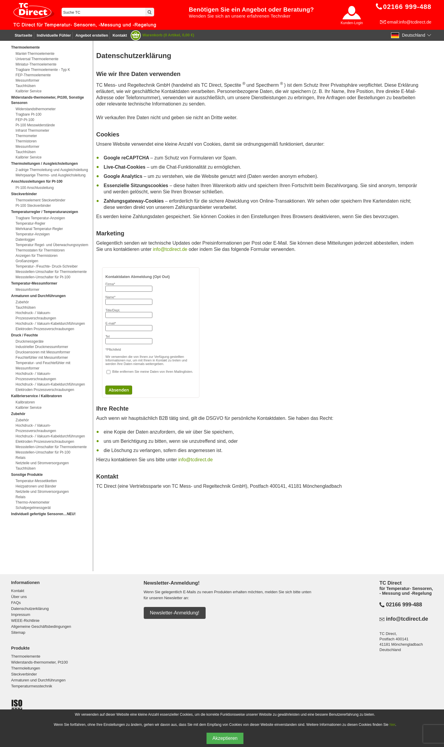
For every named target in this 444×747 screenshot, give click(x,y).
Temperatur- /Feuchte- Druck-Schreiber (46, 266)
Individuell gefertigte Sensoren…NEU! (43, 514)
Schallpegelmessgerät (33, 508)
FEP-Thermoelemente (33, 75)
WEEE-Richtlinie (25, 620)
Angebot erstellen (91, 35)
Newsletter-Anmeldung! (174, 612)
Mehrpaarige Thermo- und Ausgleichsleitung (50, 175)
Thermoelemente (25, 656)
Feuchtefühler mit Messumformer (41, 357)
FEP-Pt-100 (24, 120)
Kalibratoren (25, 402)
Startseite (23, 35)
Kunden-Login (352, 23)
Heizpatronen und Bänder (35, 486)
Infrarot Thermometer (32, 130)
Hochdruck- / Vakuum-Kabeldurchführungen (50, 324)
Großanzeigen (26, 261)
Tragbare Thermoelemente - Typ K (42, 70)
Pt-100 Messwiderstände (35, 125)
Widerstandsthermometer (35, 109)
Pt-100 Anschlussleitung (34, 188)
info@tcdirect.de (171, 249)
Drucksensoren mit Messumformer (42, 352)
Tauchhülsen (25, 86)
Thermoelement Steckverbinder (40, 200)
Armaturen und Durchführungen (38, 680)
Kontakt (119, 35)
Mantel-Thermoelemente (34, 54)
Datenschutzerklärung (30, 608)
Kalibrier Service (28, 91)
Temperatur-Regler (30, 223)
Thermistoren (26, 141)
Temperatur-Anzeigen (32, 234)
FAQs (16, 602)
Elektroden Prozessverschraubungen (44, 329)
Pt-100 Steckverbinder (33, 206)
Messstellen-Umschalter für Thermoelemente (51, 272)
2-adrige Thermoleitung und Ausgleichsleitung (51, 170)
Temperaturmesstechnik (31, 686)
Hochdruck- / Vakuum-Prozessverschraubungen (35, 315)
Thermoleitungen (25, 668)
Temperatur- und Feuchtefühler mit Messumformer (42, 365)
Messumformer (27, 80)
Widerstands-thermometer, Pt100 (39, 662)
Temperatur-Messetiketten (36, 481)
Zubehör (22, 302)
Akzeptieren (225, 738)
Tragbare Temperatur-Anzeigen (40, 218)
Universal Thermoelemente (36, 59)
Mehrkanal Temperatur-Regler (39, 229)
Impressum (20, 614)
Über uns (19, 596)
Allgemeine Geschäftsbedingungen (41, 626)
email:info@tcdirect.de (409, 21)
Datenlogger (25, 239)
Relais (20, 458)
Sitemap (18, 632)
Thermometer (26, 136)
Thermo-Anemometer (32, 502)
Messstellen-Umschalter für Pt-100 (42, 277)
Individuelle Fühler (54, 35)
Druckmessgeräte (29, 341)
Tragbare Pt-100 (28, 114)
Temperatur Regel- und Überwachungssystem (51, 245)
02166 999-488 (404, 605)
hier (392, 725)
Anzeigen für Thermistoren (36, 256)
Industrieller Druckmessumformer (41, 347)
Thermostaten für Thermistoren (40, 250)
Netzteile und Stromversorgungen (42, 463)
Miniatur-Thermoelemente (35, 64)
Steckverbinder (24, 674)
